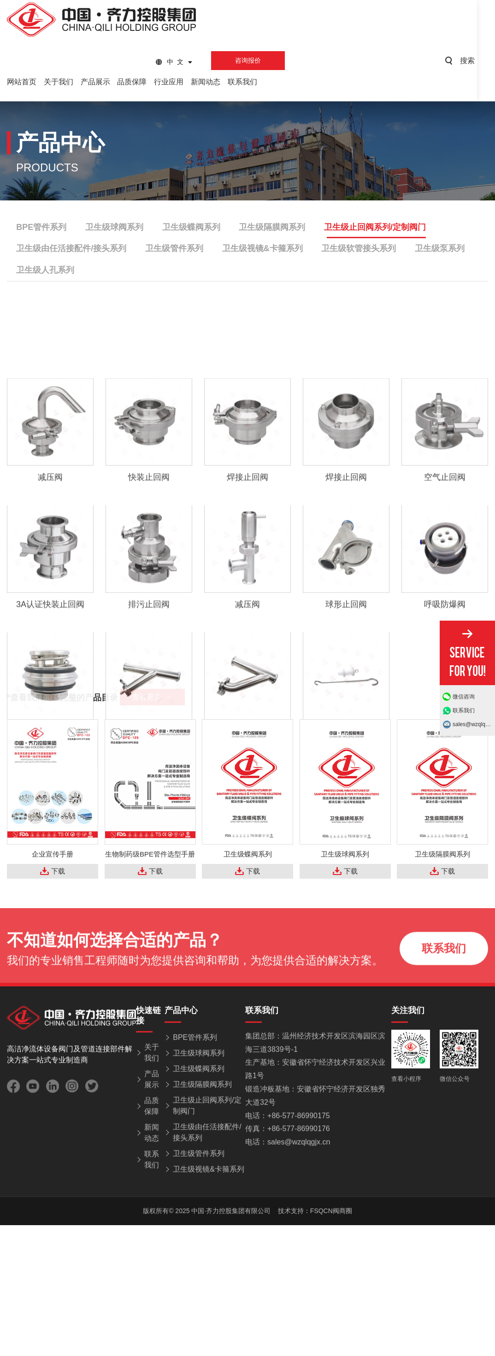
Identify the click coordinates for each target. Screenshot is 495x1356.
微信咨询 (464, 696)
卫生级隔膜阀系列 (271, 227)
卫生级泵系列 (438, 248)
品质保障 (137, 82)
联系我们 (252, 82)
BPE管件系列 (41, 227)
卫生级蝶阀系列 (190, 227)
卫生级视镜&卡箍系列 (261, 248)
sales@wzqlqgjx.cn (474, 724)
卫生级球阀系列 (114, 227)
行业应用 (175, 82)
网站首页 (21, 82)
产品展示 (98, 82)
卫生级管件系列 (174, 248)
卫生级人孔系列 (45, 270)
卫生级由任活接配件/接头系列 (71, 248)
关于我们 (60, 82)
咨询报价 (258, 60)
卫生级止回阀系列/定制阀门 (373, 227)
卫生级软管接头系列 (357, 248)
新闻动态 (213, 82)
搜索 (484, 61)
